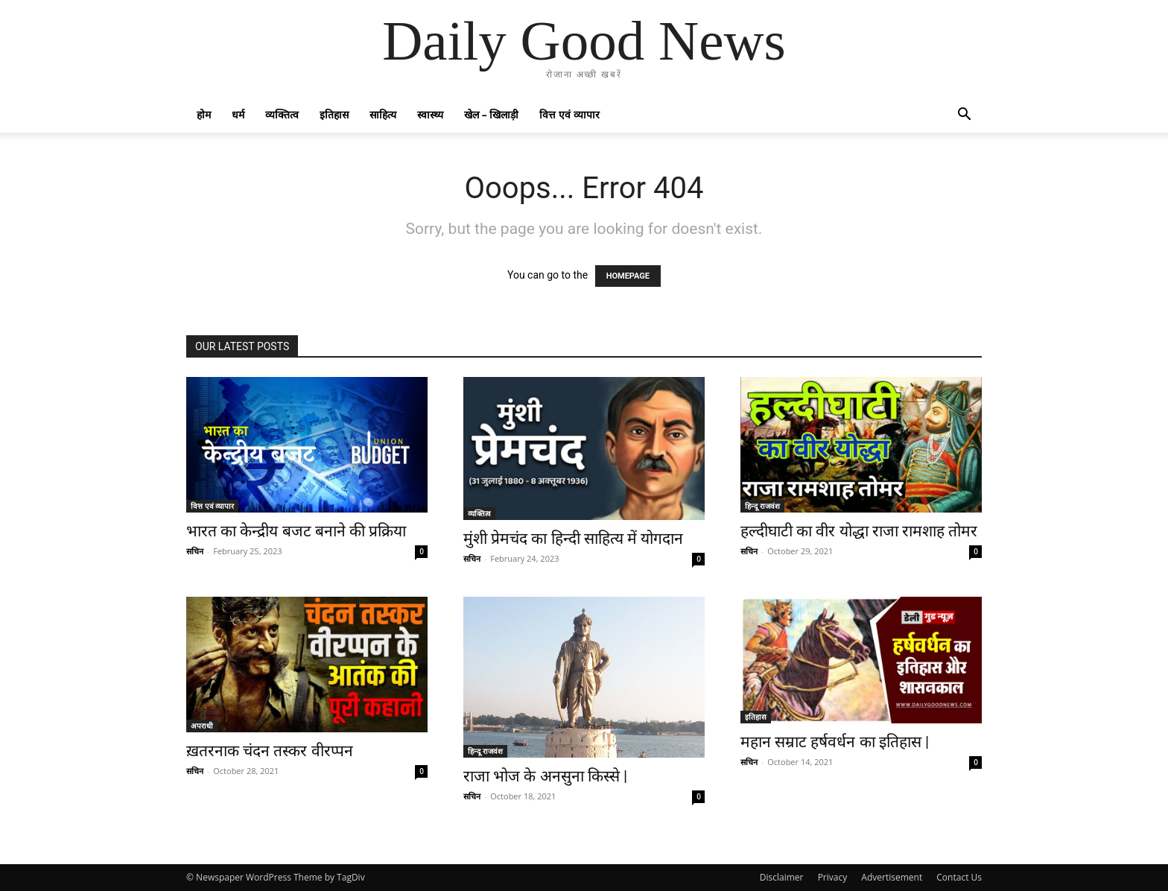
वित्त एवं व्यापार (569, 114)
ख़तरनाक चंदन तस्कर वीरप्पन (269, 751)
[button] (964, 116)
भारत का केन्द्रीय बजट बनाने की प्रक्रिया (296, 531)
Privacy (833, 877)
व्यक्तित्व (282, 114)
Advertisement (891, 877)
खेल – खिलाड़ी (491, 114)
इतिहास (334, 114)
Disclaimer (782, 877)
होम (204, 114)
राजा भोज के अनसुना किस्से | (545, 776)
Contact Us (959, 877)
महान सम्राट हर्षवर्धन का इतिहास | (834, 742)
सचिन (194, 551)
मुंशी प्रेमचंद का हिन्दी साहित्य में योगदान (573, 539)
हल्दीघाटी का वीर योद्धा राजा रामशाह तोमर (858, 531)
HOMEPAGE (628, 276)
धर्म (238, 114)
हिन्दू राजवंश (762, 506)
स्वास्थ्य (430, 114)
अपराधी (202, 725)
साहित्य (382, 114)
